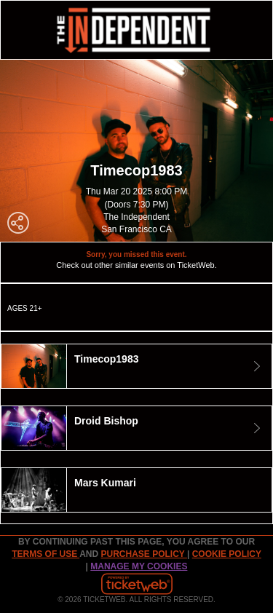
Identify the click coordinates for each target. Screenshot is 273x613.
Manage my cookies (138, 566)
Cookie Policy (226, 554)
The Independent (136, 217)
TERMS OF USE (45, 554)
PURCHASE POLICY (143, 554)
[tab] (136, 366)
